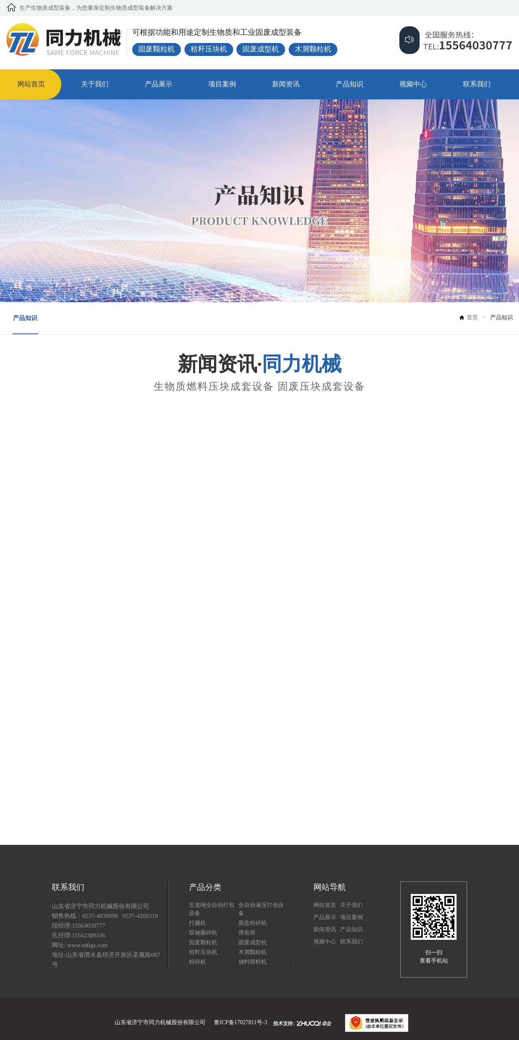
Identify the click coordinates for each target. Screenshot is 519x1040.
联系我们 (477, 84)
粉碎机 (197, 962)
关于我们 (95, 84)
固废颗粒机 (203, 942)
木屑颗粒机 (252, 952)
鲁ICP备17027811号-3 (240, 1022)
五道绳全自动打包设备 (211, 909)
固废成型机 (252, 942)
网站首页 (31, 84)
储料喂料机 (252, 962)
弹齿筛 (246, 933)
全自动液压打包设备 (261, 909)
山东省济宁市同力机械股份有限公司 (160, 1022)
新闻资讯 (286, 84)
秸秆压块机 (203, 952)
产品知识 (349, 84)
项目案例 (222, 84)
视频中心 (413, 84)
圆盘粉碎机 (252, 923)
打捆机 (197, 923)
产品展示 (158, 84)
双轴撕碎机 (203, 933)
